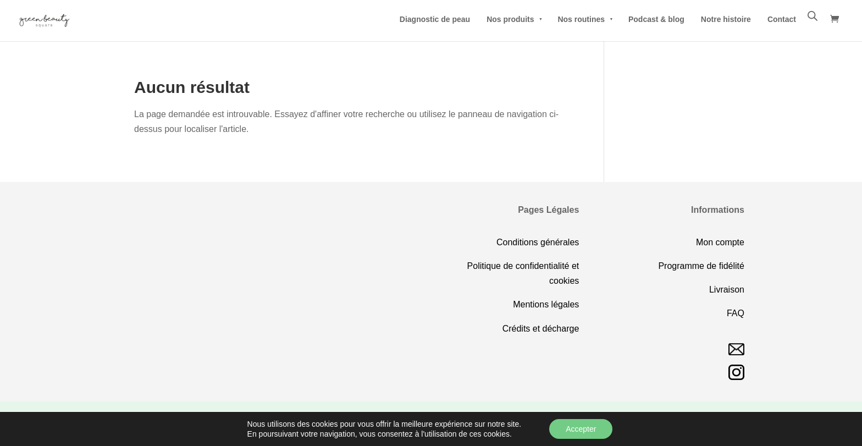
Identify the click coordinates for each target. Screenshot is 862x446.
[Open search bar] (812, 15)
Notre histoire (726, 19)
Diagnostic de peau (435, 19)
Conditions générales (537, 242)
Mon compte (720, 242)
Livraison (726, 289)
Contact (781, 19)
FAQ (735, 313)
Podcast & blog (656, 19)
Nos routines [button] (584, 19)
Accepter (581, 429)
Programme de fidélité (701, 266)
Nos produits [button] (514, 19)
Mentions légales (546, 304)
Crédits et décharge (540, 328)
